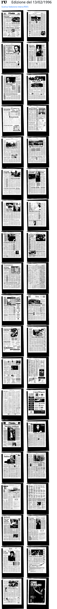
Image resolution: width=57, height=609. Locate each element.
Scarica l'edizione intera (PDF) (14, 6)
